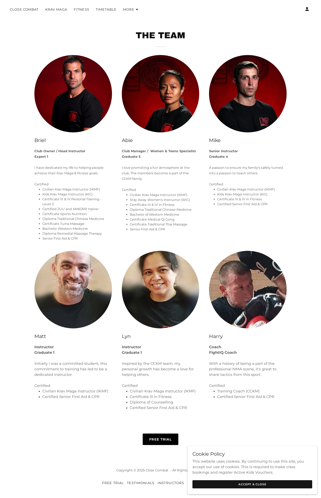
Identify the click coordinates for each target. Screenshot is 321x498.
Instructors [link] (171, 483)
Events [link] (195, 483)
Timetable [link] (106, 9)
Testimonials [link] (140, 483)
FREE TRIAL (160, 439)
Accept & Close (275, 483)
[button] (131, 9)
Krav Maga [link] (56, 9)
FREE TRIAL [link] (113, 483)
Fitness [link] (81, 9)
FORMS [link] (212, 483)
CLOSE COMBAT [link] (24, 9)
